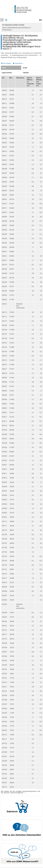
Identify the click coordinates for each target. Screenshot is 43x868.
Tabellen (26, 73)
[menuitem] (2, 20)
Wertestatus (20, 78)
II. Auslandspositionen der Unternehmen (24, 55)
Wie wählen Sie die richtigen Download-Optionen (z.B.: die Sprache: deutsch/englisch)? (20, 791)
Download (18, 63)
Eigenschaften (7, 73)
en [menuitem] (40, 20)
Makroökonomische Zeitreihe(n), (18, 28)
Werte (4, 68)
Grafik (25, 68)
